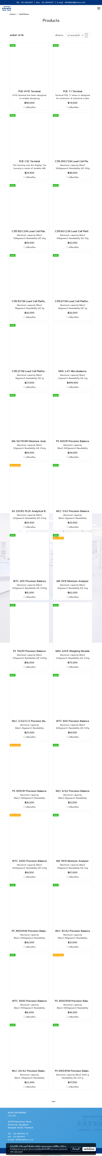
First (48, 1101)
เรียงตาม (60, 35)
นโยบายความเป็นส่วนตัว (59, 1149)
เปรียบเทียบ (31, 107)
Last (53, 1101)
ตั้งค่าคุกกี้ (76, 1149)
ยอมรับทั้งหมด (89, 1149)
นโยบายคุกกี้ (18, 1152)
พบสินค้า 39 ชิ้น (17, 35)
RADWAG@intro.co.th (24, 1139)
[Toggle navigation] (99, 8)
